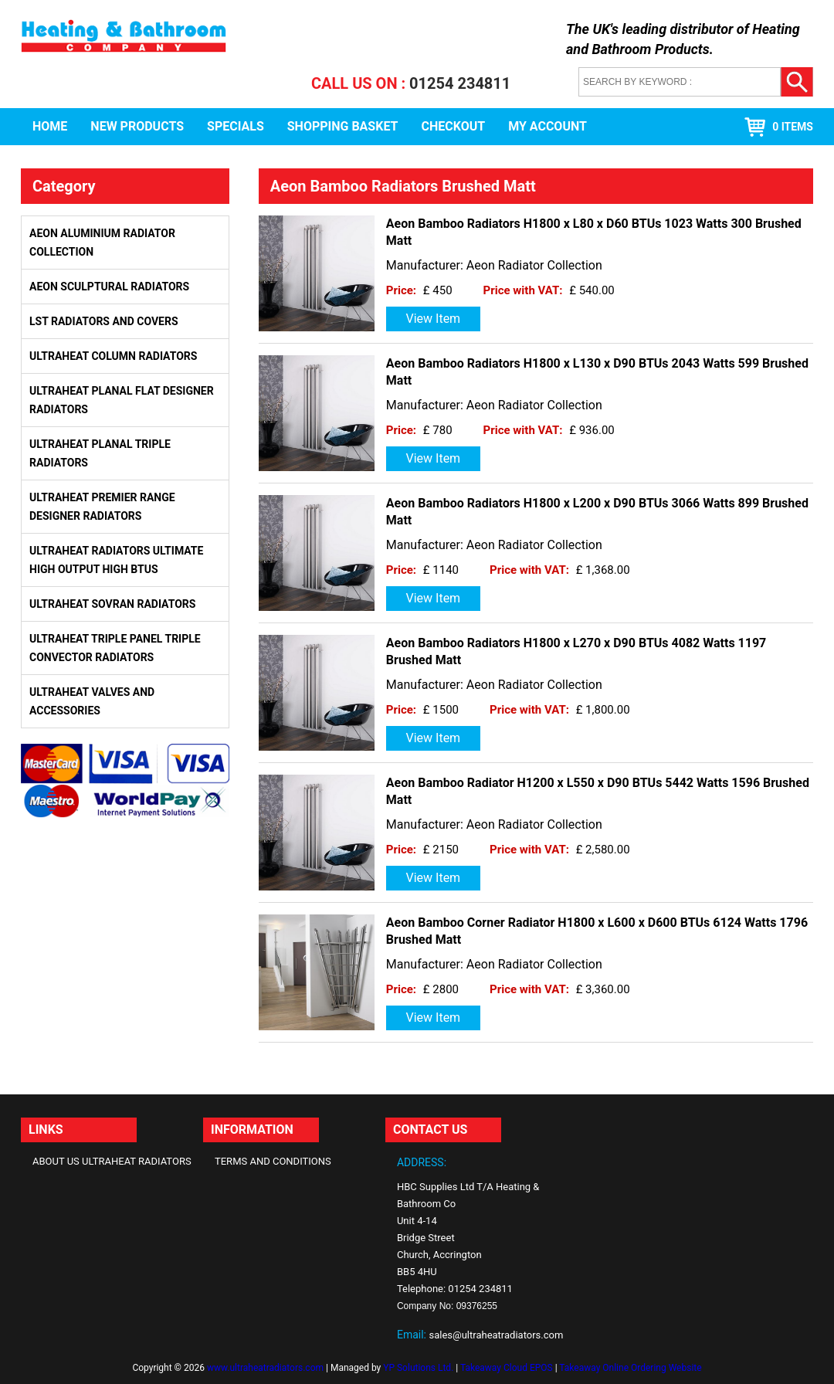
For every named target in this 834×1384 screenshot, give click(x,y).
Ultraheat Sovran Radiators (112, 604)
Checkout (453, 126)
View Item (432, 318)
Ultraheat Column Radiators (113, 356)
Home (49, 126)
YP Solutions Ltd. (418, 1367)
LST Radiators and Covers (103, 321)
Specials (235, 126)
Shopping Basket (342, 126)
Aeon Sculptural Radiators (109, 286)
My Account (547, 126)
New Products (137, 126)
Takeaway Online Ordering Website (630, 1367)
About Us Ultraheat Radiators (112, 1161)
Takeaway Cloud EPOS (506, 1367)
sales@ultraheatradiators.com (496, 1335)
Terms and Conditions (273, 1161)
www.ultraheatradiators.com (265, 1367)
